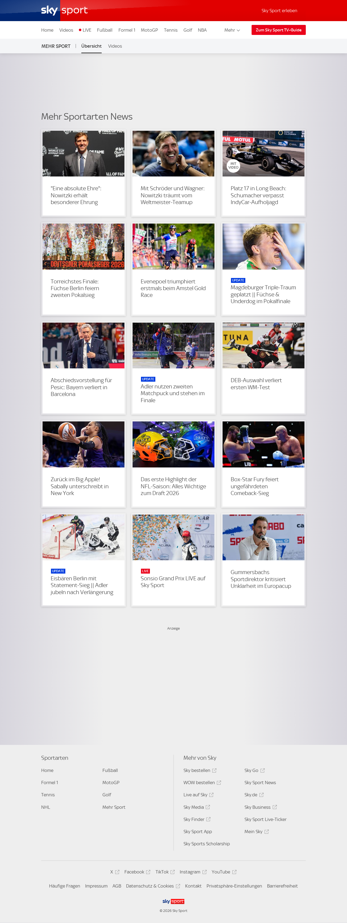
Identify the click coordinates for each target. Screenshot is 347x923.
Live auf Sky (198, 795)
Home (47, 30)
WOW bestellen (202, 783)
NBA (202, 30)
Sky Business (260, 808)
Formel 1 (126, 30)
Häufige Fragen (64, 886)
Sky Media (196, 808)
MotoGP (149, 30)
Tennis (171, 30)
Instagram (192, 872)
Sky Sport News (260, 782)
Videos (66, 30)
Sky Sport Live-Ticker (266, 819)
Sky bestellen (199, 771)
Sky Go (254, 771)
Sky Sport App (198, 831)
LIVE (87, 30)
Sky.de (253, 795)
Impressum (96, 886)
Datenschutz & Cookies (152, 887)
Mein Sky (256, 832)
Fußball (105, 30)
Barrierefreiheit (282, 886)
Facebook (136, 872)
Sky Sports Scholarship (207, 843)
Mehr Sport (55, 46)
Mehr (232, 30)
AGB (117, 886)
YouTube (223, 872)
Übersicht (91, 46)
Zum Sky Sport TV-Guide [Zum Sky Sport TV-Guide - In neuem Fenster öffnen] (278, 30)
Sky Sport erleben (279, 10)
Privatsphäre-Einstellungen (234, 886)
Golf (188, 30)
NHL (45, 807)
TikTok (164, 872)
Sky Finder (196, 820)
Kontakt (193, 886)
